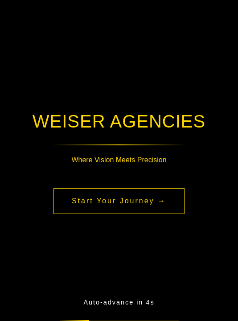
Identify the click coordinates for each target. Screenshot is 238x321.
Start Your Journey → (119, 201)
